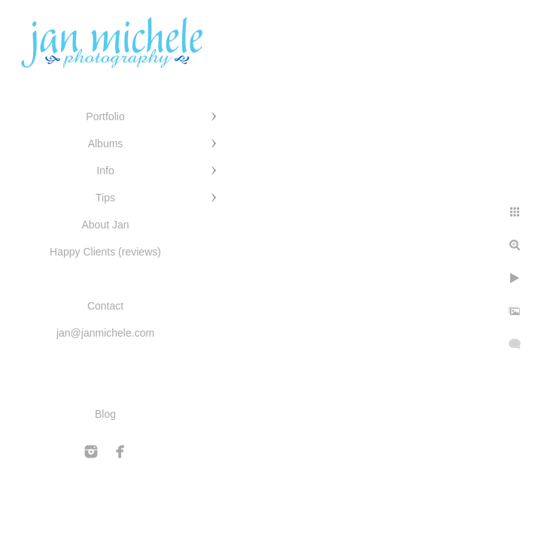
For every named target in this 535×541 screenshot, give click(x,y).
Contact (105, 306)
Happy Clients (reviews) (105, 252)
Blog (105, 414)
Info (105, 171)
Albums (105, 144)
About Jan (105, 225)
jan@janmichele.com (105, 333)
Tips (105, 198)
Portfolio (105, 116)
